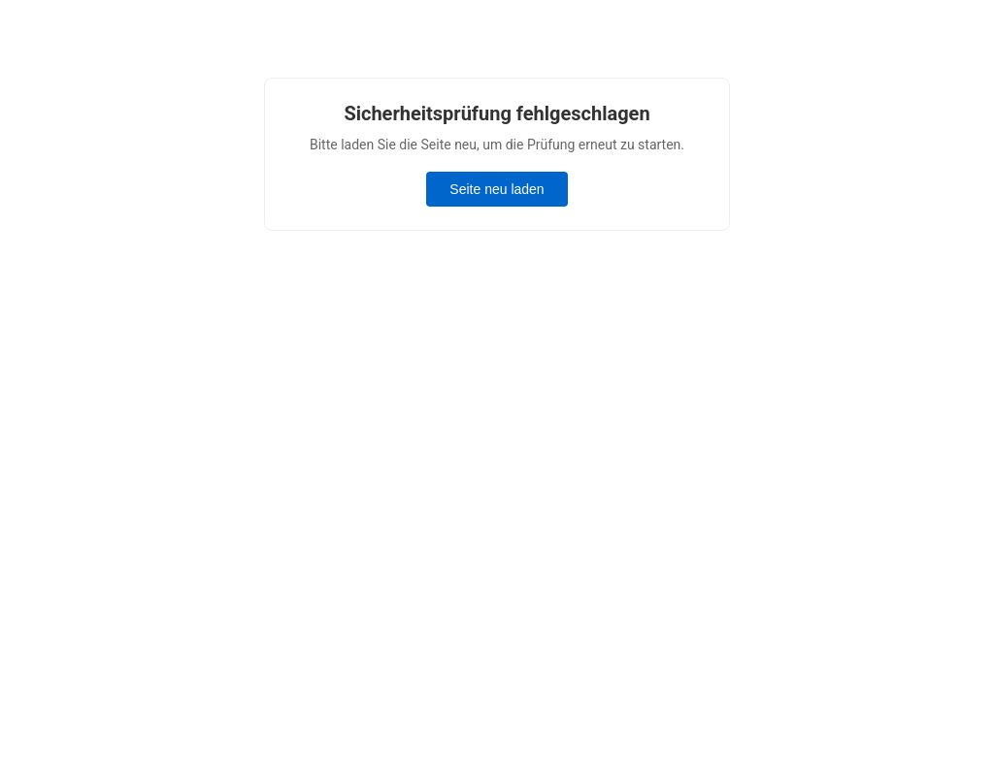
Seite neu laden (496, 189)
